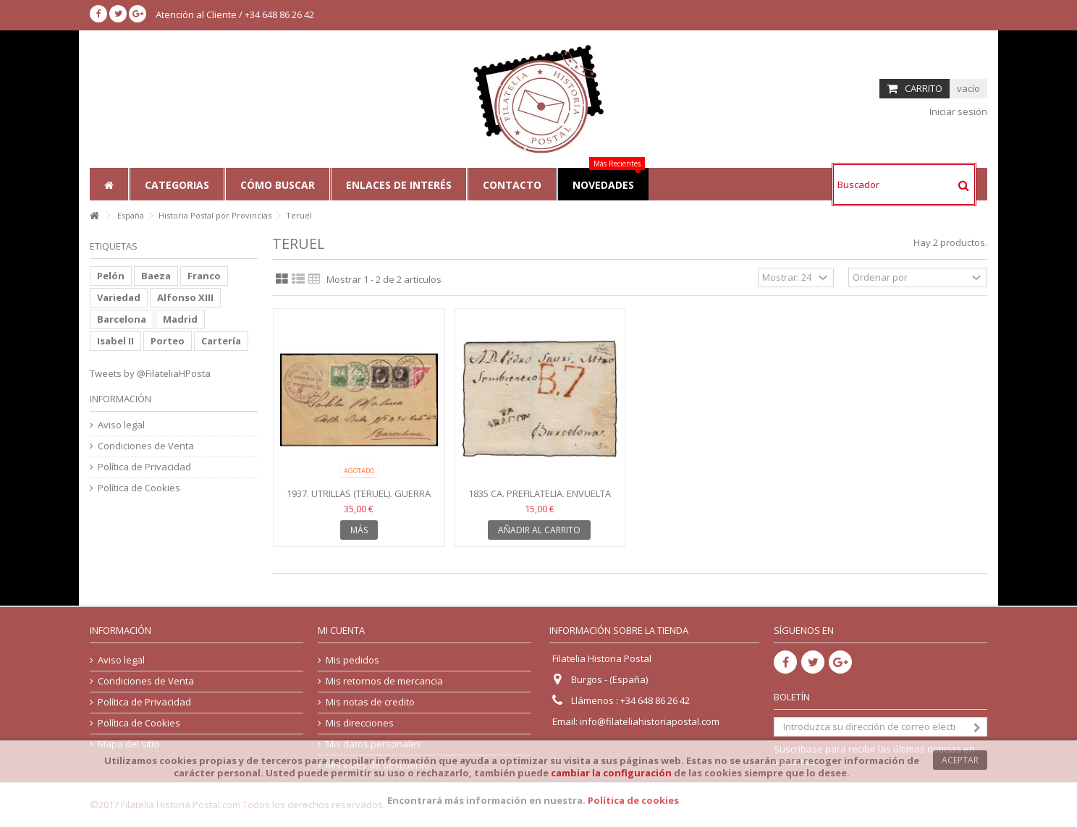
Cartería (221, 340)
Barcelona (121, 319)
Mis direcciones (360, 723)
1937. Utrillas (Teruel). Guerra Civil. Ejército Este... (359, 499)
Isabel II (115, 340)
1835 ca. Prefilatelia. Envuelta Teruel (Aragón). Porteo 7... (539, 499)
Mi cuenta (341, 630)
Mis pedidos (352, 660)
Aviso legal (121, 425)
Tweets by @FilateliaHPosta (150, 373)
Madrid (180, 319)
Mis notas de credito (370, 702)
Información (120, 398)
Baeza (156, 275)
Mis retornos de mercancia (384, 681)
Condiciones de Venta (146, 446)
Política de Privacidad (144, 467)
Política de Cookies (139, 488)
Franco (204, 275)
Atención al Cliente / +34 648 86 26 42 (235, 14)
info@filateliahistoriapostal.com (649, 721)
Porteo (168, 340)
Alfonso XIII (185, 297)
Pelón (110, 275)
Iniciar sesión (957, 111)
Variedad (118, 297)
